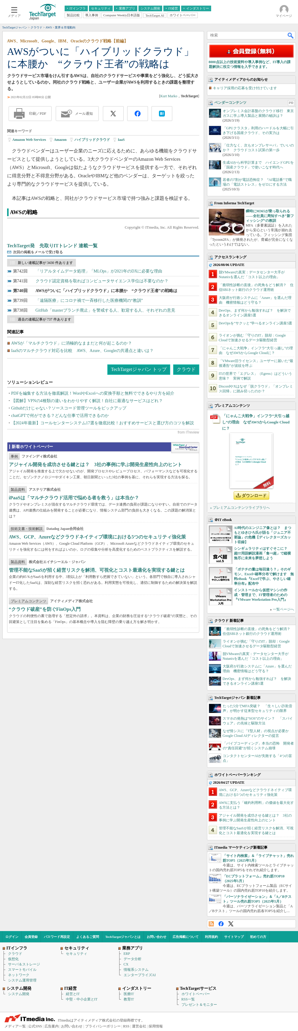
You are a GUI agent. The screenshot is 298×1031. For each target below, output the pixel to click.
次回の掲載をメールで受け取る (38, 252)
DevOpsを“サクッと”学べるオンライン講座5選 (255, 323)
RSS (211, 923)
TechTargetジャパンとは (123, 936)
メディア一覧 (15, 1026)
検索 (290, 35)
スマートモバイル (22, 970)
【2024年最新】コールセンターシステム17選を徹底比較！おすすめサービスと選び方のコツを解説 (102, 423)
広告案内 (51, 1026)
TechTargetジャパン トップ (138, 369)
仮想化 (13, 959)
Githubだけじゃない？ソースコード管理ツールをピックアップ (69, 408)
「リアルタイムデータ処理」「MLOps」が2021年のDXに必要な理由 (99, 271)
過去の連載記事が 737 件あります (44, 319)
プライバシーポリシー (103, 1026)
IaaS (121, 140)
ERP (127, 954)
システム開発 (18, 994)
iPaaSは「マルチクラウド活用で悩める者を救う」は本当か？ (74, 497)
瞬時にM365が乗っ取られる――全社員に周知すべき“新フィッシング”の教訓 (270, 216)
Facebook (221, 923)
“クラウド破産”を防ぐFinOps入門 (45, 609)
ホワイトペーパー (195, 994)
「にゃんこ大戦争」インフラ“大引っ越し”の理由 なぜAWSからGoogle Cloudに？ (256, 422)
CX (126, 964)
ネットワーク (18, 975)
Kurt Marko (168, 96)
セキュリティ (76, 954)
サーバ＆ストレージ (24, 964)
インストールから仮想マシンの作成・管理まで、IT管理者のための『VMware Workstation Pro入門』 (261, 595)
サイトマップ (234, 936)
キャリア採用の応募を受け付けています (245, 88)
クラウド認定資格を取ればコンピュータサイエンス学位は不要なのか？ (102, 281)
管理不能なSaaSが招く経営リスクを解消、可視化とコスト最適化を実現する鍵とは (97, 570)
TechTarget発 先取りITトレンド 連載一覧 (52, 245)
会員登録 (31, 936)
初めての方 (258, 936)
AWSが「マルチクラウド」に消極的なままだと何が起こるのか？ (71, 343)
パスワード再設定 (57, 936)
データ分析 (132, 959)
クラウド (186, 369)
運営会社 (139, 1026)
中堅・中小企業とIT (82, 999)
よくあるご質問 (87, 936)
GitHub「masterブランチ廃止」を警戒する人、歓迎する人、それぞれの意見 (105, 310)
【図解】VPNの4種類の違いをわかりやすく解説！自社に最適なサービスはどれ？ (87, 401)
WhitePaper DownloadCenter (185, 447)
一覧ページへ (283, 609)
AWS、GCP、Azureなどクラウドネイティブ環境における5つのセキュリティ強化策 (97, 536)
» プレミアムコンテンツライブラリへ (240, 508)
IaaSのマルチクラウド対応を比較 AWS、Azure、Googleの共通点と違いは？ (82, 350)
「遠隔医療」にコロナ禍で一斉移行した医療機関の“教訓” (89, 300)
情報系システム (136, 970)
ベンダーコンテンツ (230, 103)
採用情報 (156, 1026)
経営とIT (73, 994)
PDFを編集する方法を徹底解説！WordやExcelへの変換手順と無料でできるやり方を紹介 (92, 393)
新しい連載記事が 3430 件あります (45, 263)
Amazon (60, 140)
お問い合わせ (156, 936)
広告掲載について (186, 936)
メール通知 (84, 113)
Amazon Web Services (29, 140)
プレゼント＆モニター (199, 1005)
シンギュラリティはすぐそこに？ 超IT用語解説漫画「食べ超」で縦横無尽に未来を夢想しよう (262, 553)
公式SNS (35, 1026)
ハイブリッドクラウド (92, 140)
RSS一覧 (188, 999)
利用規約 (211, 936)
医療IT (129, 994)
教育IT (129, 999)
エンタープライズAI (140, 975)
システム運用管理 (22, 980)
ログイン (11, 936)
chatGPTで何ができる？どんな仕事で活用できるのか (60, 415)
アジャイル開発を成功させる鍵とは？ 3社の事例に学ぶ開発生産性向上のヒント (95, 464)
